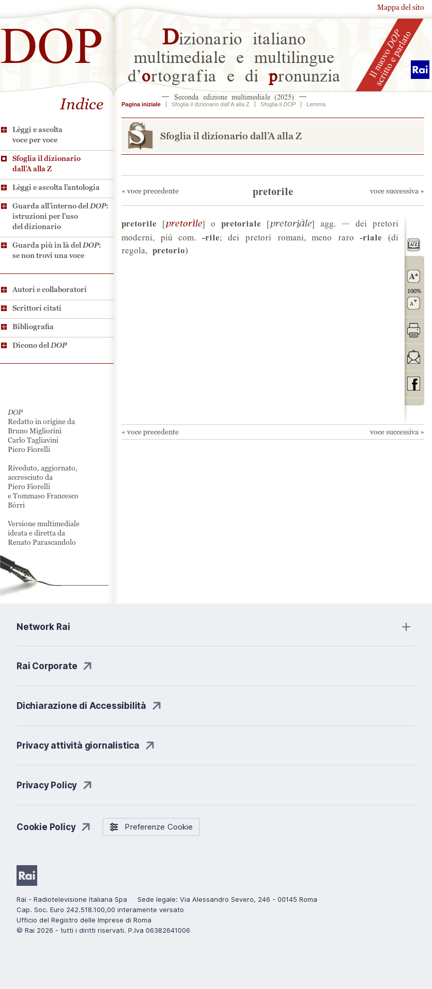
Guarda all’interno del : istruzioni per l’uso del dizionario (60, 216)
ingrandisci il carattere (413, 276)
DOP (51, 41)
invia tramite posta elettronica (413, 356)
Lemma (316, 104)
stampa (413, 329)
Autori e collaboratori (49, 289)
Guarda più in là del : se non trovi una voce (56, 250)
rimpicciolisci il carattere (413, 303)
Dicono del (39, 345)
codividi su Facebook (413, 383)
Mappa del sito (400, 7)
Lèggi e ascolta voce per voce (37, 134)
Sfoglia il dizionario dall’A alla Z (46, 163)
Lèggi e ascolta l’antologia (56, 187)
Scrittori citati (36, 308)
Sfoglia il (278, 104)
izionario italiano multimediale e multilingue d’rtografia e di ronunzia (234, 56)
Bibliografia (33, 326)
